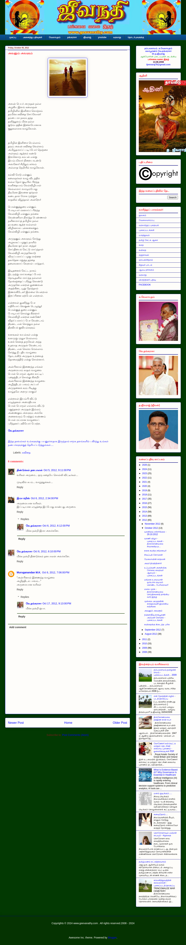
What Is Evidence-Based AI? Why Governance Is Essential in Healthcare (165, 772)
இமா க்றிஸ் (23, 498)
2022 (145, 477)
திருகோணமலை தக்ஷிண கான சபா (162, 718)
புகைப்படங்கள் (146, 230)
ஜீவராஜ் (87, 37)
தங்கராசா (72, 37)
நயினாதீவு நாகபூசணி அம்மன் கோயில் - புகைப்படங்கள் (154, 617)
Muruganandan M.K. (29, 572)
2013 (145, 516)
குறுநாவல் (144, 255)
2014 (145, 511)
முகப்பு (12, 37)
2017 (145, 499)
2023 (145, 473)
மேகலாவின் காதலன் (154, 559)
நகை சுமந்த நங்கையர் (155, 550)
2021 (145, 482)
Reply (20, 487)
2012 (145, 520)
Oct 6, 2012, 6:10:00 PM (47, 551)
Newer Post (16, 722)
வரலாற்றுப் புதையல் (149, 225)
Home (68, 722)
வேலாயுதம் (54, 37)
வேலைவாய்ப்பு (146, 220)
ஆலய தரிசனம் (146, 270)
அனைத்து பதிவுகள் (32, 37)
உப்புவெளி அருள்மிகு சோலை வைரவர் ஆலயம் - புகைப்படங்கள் (155, 571)
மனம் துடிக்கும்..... (163, 793)
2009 (145, 648)
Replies (25, 519)
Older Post (120, 722)
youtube (102, 37)
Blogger (112, 937)
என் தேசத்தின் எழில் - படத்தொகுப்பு (164, 697)
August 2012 (151, 634)
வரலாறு (117, 37)
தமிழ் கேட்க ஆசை (148, 240)
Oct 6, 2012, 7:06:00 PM (55, 572)
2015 (145, 507)
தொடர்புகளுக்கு (136, 37)
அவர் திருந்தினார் (153, 563)
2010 (145, 643)
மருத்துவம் (144, 235)
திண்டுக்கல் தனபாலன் (30, 470)
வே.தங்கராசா (33, 525)
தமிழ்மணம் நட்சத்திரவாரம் (152, 861)
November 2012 (153, 524)
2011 (145, 639)
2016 (145, 503)
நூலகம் (142, 215)
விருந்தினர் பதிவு (147, 280)
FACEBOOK (145, 285)
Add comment (17, 627)
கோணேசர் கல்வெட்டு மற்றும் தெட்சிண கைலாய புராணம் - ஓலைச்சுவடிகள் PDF (165, 747)
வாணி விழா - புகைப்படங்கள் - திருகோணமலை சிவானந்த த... (154, 542)
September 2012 (153, 629)
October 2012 (152, 528)
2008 (145, 652)
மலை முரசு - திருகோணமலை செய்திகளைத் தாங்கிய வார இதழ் (156, 593)
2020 (145, 486)
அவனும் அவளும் (153, 610)
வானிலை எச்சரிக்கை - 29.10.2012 (155, 533)
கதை (141, 245)
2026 (145, 465)
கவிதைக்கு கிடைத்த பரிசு (157, 624)
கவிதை (26, 452)
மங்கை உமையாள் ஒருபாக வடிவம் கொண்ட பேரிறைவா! (156, 582)
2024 (145, 469)
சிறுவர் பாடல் (145, 265)
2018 (145, 494)
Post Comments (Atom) (75, 735)
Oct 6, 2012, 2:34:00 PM (44, 498)
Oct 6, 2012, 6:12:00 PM (56, 525)
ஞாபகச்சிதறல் (146, 260)
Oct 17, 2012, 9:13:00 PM (57, 603)
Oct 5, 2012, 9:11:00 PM (57, 470)
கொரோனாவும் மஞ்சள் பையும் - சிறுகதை (165, 834)
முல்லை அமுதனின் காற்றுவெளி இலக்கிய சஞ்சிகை (156, 604)
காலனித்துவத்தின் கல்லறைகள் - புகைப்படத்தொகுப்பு (164, 883)
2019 (145, 490)
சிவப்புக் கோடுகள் (153, 555)
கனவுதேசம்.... (161, 814)
